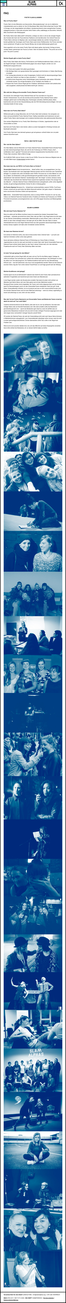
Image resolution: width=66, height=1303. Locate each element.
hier (29, 154)
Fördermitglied (21, 159)
